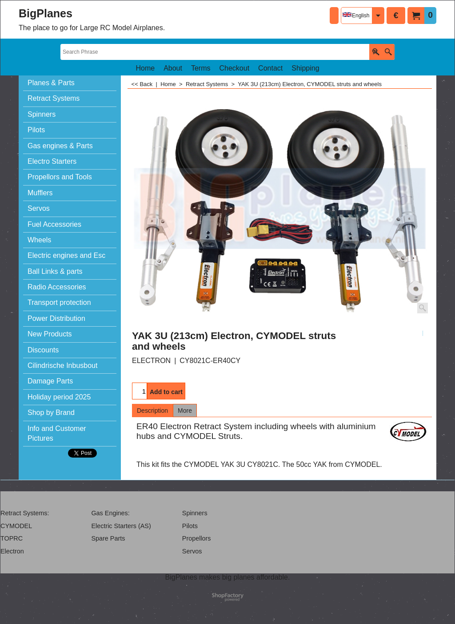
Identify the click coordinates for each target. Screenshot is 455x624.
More (185, 410)
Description (152, 410)
